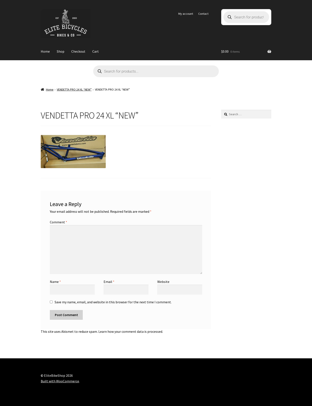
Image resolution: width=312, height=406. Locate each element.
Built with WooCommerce (60, 381)
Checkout (78, 51)
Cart (95, 51)
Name (55, 281)
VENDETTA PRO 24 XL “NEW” (74, 89)
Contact (203, 14)
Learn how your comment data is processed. (130, 331)
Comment (58, 222)
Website (163, 281)
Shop (60, 51)
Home (45, 51)
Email (109, 281)
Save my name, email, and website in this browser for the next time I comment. (113, 302)
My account (185, 14)
